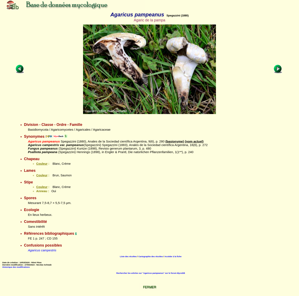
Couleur (41, 163)
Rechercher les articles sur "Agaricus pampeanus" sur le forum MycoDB (150, 273)
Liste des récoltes (128, 256)
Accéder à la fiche (172, 256)
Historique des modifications (16, 267)
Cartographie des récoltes (150, 256)
